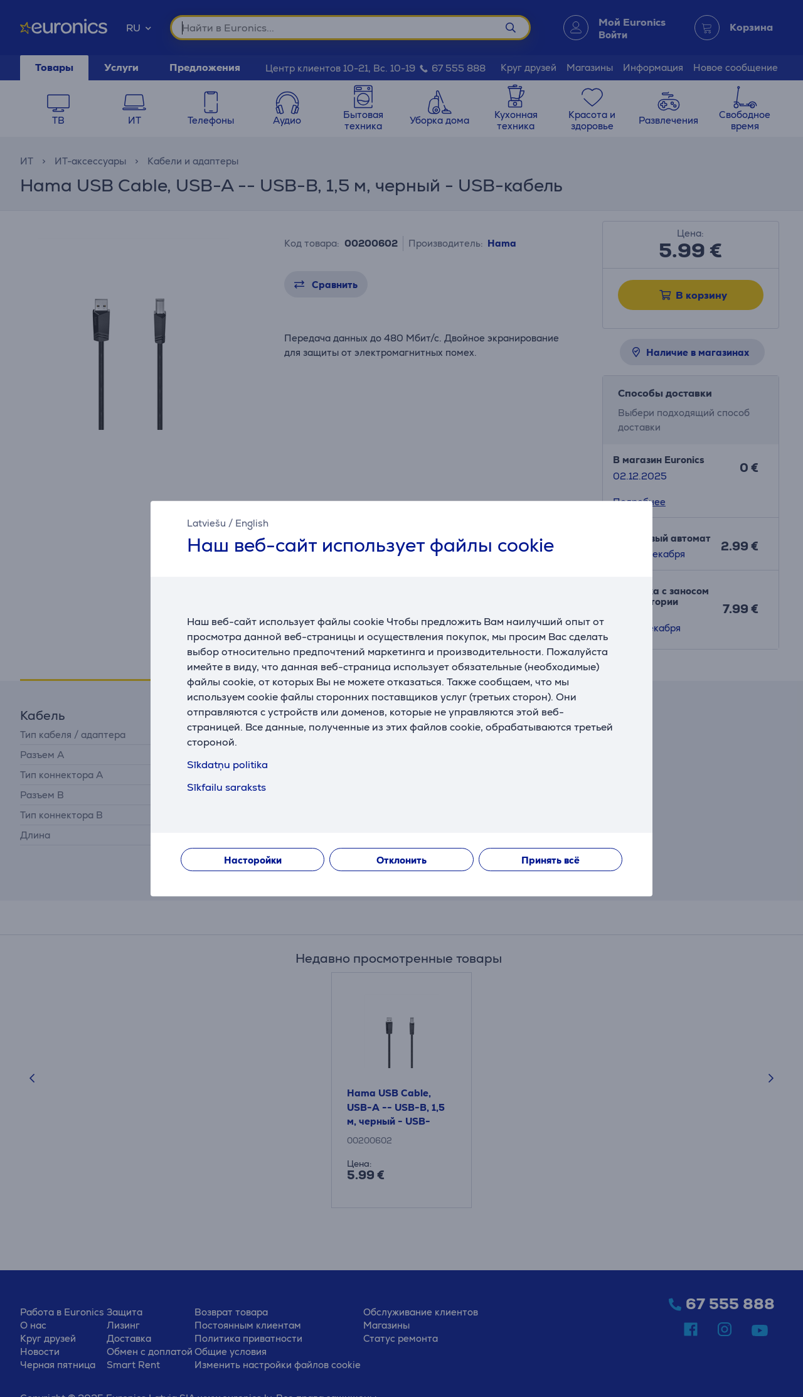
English (252, 523)
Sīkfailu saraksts (226, 787)
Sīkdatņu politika (227, 764)
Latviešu (206, 523)
